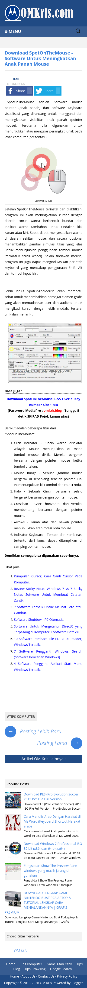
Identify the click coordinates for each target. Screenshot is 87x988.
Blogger (77, 983)
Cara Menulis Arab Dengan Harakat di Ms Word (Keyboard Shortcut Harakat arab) (52, 821)
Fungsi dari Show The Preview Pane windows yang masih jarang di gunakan (50, 870)
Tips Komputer (31, 964)
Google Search (61, 969)
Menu (15, 31)
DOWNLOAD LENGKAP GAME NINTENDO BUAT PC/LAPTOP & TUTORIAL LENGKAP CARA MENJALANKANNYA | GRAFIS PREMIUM (38, 902)
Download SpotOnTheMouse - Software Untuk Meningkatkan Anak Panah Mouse (40, 58)
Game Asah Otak (59, 964)
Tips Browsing (35, 969)
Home (11, 964)
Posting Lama (59, 742)
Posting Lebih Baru (33, 731)
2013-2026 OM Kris (37, 983)
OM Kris (41, 758)
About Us (28, 976)
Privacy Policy (67, 976)
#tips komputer (21, 716)
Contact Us (46, 976)
